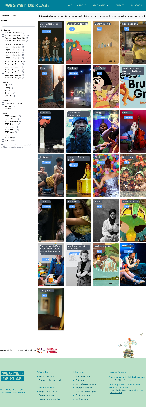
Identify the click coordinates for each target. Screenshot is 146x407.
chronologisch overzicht (133, 16)
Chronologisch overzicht (50, 380)
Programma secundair (49, 398)
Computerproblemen (85, 383)
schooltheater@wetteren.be (121, 390)
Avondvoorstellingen (85, 391)
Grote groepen (82, 395)
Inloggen (136, 5)
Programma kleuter (48, 391)
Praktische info (82, 376)
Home (68, 5)
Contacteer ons (82, 398)
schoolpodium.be (19, 392)
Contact (119, 5)
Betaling (79, 380)
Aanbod (82, 5)
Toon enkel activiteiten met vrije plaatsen (86, 16)
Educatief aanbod (83, 387)
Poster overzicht (47, 376)
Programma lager (47, 395)
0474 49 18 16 (116, 392)
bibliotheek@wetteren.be (120, 380)
